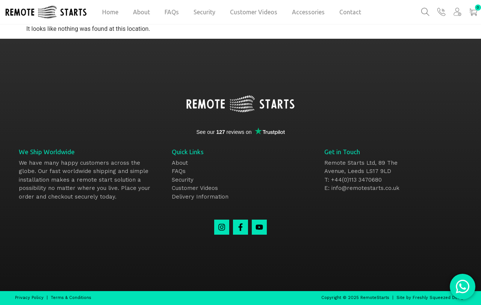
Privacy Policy (29, 297)
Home (110, 12)
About (141, 12)
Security (204, 12)
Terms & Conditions (71, 297)
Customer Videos (253, 12)
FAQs (172, 12)
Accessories (308, 12)
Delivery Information (200, 196)
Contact (350, 12)
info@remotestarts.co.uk (365, 188)
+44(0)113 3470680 (356, 179)
